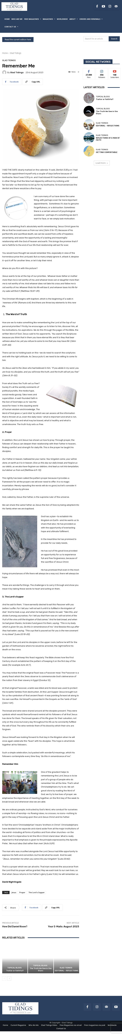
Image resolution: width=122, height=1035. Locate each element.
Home (5, 53)
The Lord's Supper (36, 892)
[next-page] (9, 978)
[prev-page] (4, 978)
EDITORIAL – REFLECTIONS (66, 971)
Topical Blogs (14, 968)
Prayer (22, 892)
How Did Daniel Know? (14, 926)
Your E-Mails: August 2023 (63, 926)
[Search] (114, 38)
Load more (102, 163)
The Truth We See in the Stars (40, 969)
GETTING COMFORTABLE (106, 152)
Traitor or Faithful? (15, 971)
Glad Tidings (15, 53)
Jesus (13, 892)
